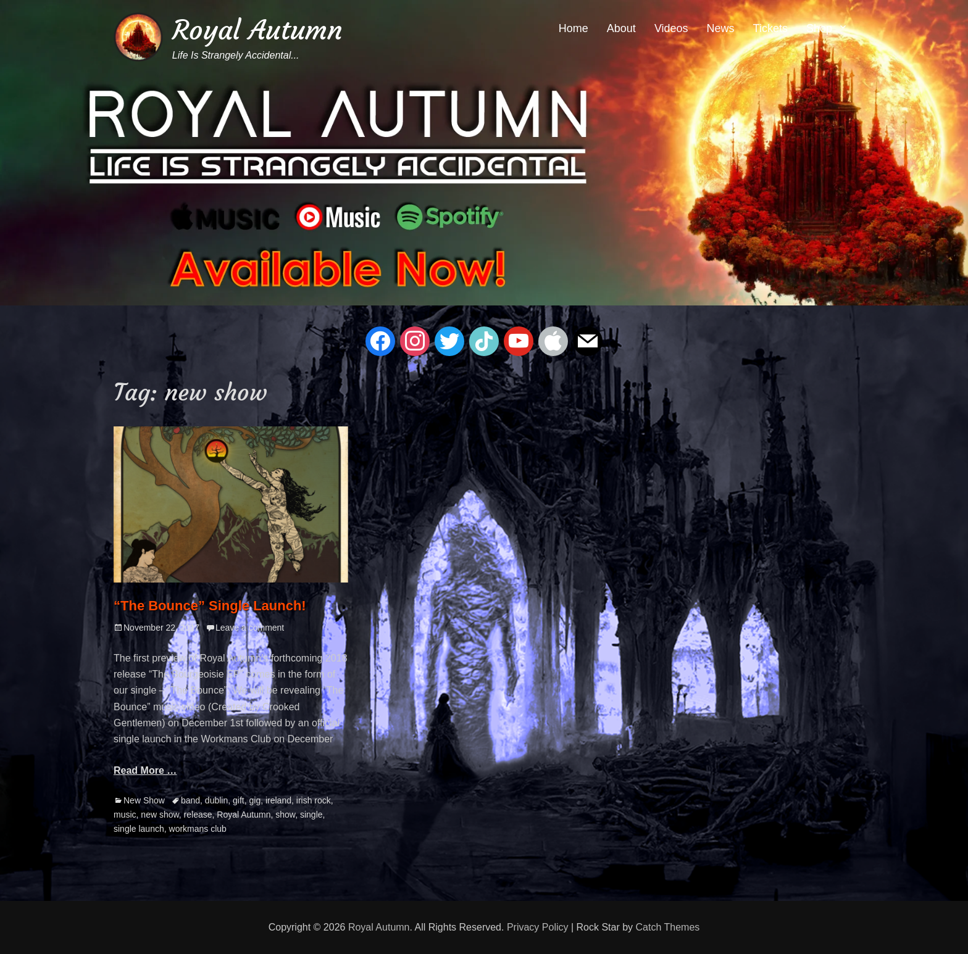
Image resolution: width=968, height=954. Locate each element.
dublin (216, 800)
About (621, 28)
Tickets (770, 28)
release (198, 814)
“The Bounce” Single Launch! (210, 605)
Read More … (145, 770)
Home (573, 28)
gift (238, 800)
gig (255, 800)
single (311, 814)
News (721, 28)
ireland (278, 800)
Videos (671, 28)
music (125, 814)
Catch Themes (668, 927)
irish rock (313, 800)
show (285, 814)
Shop (819, 28)
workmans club (198, 829)
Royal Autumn (257, 30)
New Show (144, 800)
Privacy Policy (538, 927)
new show (159, 814)
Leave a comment (249, 628)
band (190, 800)
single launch (139, 829)
